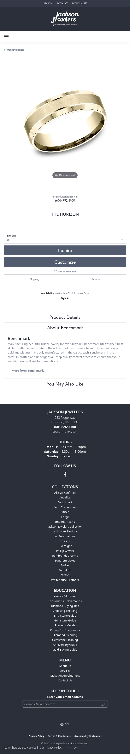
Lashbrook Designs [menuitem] (65, 531)
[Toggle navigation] (6, 36)
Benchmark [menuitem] (64, 502)
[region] (65, 124)
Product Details (65, 317)
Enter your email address (65, 697)
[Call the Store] (65, 427)
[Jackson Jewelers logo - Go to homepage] (65, 19)
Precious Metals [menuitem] (65, 625)
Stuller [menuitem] (65, 565)
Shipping (34, 279)
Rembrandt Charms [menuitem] (65, 555)
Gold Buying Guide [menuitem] (65, 649)
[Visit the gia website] (65, 724)
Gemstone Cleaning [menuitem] (65, 640)
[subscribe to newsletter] (103, 703)
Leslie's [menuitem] (65, 541)
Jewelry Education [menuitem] (64, 596)
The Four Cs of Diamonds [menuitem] (65, 601)
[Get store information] (65, 431)
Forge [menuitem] (65, 517)
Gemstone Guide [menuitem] (65, 620)
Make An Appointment (65, 675)
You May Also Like (65, 384)
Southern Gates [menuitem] (65, 560)
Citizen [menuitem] (65, 512)
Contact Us (65, 680)
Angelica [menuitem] (64, 497)
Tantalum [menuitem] (65, 570)
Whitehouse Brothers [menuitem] (65, 580)
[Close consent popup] (75, 748)
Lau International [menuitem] (65, 536)
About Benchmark (65, 327)
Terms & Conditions (59, 736)
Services (65, 671)
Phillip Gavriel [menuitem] (65, 551)
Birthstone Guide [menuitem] (65, 615)
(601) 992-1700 (65, 200)
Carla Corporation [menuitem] (65, 507)
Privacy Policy (36, 736)
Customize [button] (65, 262)
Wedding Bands (15, 49)
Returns (96, 279)
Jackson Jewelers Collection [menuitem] (64, 526)
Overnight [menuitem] (65, 546)
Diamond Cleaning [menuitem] (65, 635)
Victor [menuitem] (65, 575)
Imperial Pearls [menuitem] (65, 521)
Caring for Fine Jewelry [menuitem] (65, 630)
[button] (47, 3)
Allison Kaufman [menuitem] (65, 492)
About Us (65, 666)
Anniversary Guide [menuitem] (65, 645)
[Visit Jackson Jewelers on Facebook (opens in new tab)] (65, 474)
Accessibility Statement (88, 736)
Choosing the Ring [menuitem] (65, 611)
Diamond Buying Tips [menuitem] (65, 606)
